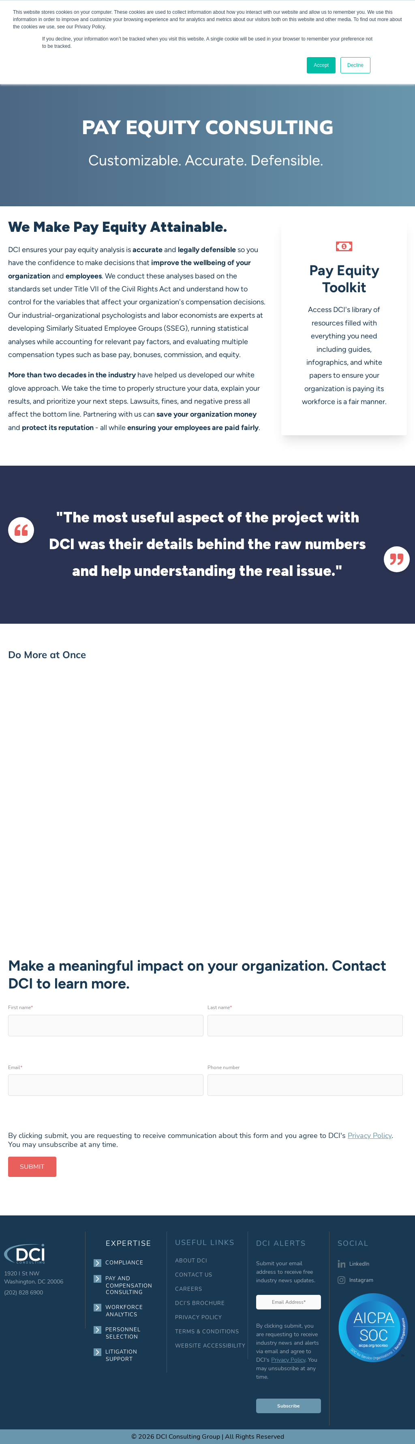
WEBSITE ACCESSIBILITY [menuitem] (210, 1346)
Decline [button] (355, 65)
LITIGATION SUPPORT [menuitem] (121, 1355)
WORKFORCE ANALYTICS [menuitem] (124, 1311)
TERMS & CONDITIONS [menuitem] (207, 1332)
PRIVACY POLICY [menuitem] (198, 1318)
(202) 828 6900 (23, 1292)
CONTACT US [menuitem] (193, 1275)
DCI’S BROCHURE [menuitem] (200, 1304)
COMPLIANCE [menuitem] (124, 1262)
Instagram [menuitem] (361, 1280)
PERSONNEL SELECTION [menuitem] (123, 1333)
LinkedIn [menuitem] (359, 1264)
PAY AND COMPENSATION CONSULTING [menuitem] (129, 1285)
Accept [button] (321, 65)
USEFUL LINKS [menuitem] (205, 1243)
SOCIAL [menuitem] (353, 1244)
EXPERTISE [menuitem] (129, 1243)
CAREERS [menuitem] (188, 1289)
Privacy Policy (369, 1135)
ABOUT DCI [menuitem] (191, 1261)
